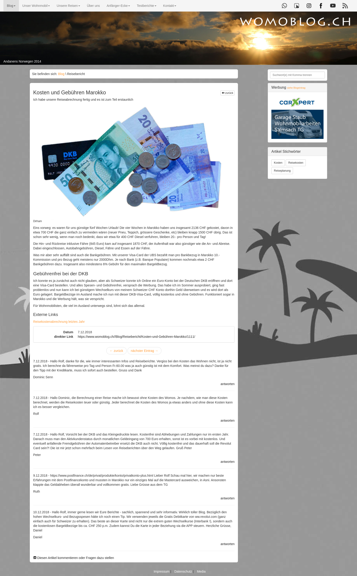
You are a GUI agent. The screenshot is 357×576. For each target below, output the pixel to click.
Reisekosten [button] (295, 162)
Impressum (162, 571)
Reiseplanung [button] (282, 170)
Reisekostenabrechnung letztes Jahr (59, 321)
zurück (227, 93)
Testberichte (146, 6)
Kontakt (169, 6)
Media (201, 571)
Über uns (93, 6)
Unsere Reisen (68, 6)
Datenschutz (183, 571)
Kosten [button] (278, 162)
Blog (11, 6)
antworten (228, 384)
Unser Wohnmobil (36, 6)
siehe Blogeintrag (296, 88)
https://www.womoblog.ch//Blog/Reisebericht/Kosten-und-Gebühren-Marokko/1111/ (136, 336)
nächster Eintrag (144, 351)
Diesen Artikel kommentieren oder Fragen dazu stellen (73, 558)
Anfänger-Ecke (118, 6)
